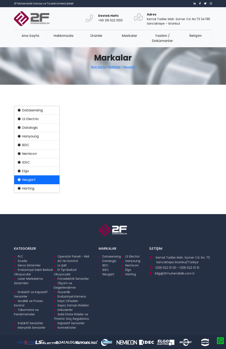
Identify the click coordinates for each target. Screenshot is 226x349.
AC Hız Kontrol (66, 261)
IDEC (24, 162)
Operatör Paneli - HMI (71, 256)
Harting (26, 188)
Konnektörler (65, 327)
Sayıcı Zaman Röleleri (71, 305)
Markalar (129, 35)
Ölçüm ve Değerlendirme (65, 285)
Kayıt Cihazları (66, 301)
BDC (23, 145)
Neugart (129, 67)
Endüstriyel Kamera (70, 296)
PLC (18, 256)
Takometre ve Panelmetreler (26, 312)
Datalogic (28, 127)
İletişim (195, 35)
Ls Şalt (60, 265)
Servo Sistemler (27, 265)
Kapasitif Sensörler (69, 323)
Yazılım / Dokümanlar (162, 38)
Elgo (23, 171)
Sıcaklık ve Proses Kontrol (28, 303)
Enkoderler (63, 310)
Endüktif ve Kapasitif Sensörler (31, 294)
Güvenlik (62, 292)
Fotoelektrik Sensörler (71, 279)
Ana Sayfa (30, 35)
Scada (20, 261)
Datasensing (30, 110)
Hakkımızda (63, 35)
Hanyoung (28, 136)
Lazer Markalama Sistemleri (28, 281)
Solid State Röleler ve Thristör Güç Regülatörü (71, 316)
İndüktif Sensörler (28, 323)
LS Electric (28, 118)
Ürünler (96, 35)
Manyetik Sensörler (29, 327)
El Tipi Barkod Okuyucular (65, 272)
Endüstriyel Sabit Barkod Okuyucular (33, 272)
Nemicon (27, 153)
